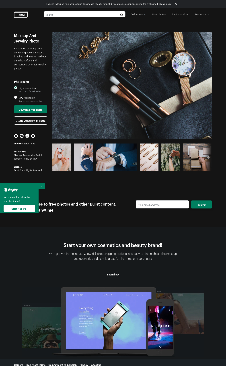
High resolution (27, 88)
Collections (138, 14)
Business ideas (180, 14)
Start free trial (19, 208)
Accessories (29, 155)
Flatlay (26, 158)
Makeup (18, 155)
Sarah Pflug (29, 143)
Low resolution (27, 97)
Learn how (113, 274)
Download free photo (30, 109)
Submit (201, 204)
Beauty (33, 158)
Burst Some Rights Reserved (28, 170)
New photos (159, 14)
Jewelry (17, 158)
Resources (202, 14)
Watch (39, 155)
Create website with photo (30, 120)
